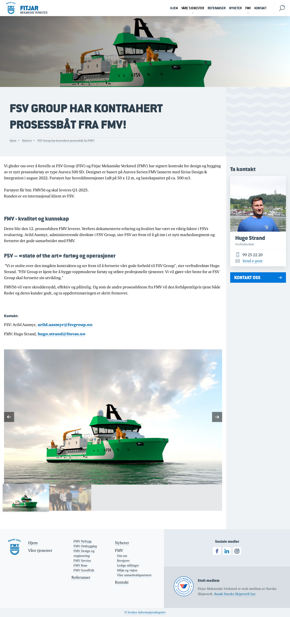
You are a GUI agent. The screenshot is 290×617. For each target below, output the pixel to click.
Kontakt (260, 8)
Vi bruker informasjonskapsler (145, 612)
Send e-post (252, 260)
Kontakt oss (247, 277)
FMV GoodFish (84, 570)
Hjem (174, 8)
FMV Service (82, 560)
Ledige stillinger (128, 565)
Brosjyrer (123, 560)
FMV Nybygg (82, 541)
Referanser (217, 8)
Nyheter (235, 8)
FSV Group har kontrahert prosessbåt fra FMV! (66, 140)
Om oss (122, 556)
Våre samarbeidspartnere (134, 575)
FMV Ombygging (85, 546)
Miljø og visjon (127, 570)
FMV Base (80, 565)
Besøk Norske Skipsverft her (235, 594)
